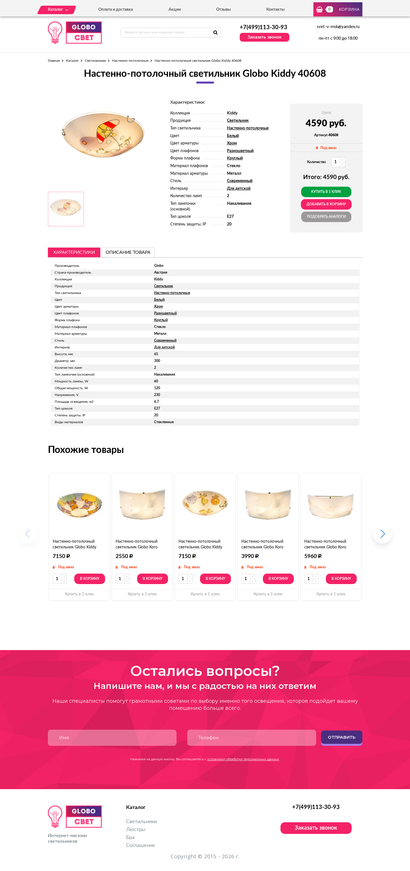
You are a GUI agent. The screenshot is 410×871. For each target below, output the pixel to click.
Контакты (275, 10)
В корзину (89, 578)
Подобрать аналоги (326, 216)
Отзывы (223, 10)
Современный (239, 181)
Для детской (238, 189)
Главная (54, 60)
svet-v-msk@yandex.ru (338, 27)
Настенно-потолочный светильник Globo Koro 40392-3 (325, 547)
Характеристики (74, 252)
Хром (232, 143)
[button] (382, 537)
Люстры (135, 829)
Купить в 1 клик (326, 191)
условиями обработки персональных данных (243, 759)
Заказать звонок (265, 37)
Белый (233, 136)
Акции (175, 10)
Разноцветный (240, 151)
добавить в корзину (326, 204)
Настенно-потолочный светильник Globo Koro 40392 (137, 547)
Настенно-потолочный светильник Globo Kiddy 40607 (200, 547)
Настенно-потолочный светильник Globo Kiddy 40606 (74, 547)
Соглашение (140, 845)
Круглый (235, 158)
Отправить (341, 737)
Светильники (95, 60)
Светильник (238, 121)
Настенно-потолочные (130, 60)
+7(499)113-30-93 (263, 27)
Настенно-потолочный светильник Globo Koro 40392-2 (262, 547)
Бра (130, 837)
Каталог (72, 60)
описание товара (128, 252)
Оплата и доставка (115, 10)
